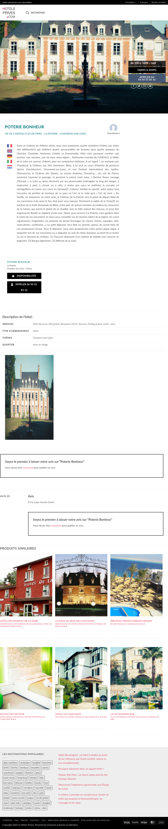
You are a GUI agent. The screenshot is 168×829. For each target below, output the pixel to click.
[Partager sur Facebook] (133, 86)
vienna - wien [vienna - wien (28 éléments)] (40, 808)
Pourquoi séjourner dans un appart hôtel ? (81, 768)
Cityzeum (51, 825)
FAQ (16, 820)
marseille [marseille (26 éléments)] (39, 788)
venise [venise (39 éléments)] (29, 808)
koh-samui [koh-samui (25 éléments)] (7, 783)
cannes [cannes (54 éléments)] (45, 767)
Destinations (38, 12)
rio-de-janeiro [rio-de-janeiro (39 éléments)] (42, 798)
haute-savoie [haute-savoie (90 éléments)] (9, 777)
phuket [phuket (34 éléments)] (6, 798)
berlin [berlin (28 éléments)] (5, 767)
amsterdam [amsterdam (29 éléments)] (25, 762)
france (9, 120)
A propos (144, 2)
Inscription (131, 2)
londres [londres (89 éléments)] (29, 783)
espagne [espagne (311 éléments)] (19, 773)
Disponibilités (24, 275)
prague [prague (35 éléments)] (31, 798)
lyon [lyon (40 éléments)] (46, 783)
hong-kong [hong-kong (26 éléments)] (22, 777)
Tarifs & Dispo (146, 70)
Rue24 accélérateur (68, 825)
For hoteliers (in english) (95, 820)
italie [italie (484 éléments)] (42, 777)
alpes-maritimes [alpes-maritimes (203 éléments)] (10, 762)
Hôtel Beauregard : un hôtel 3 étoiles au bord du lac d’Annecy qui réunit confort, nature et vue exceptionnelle (82, 758)
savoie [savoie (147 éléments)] (37, 803)
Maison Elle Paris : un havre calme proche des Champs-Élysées (83, 776)
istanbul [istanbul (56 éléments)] (33, 777)
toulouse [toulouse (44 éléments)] (19, 808)
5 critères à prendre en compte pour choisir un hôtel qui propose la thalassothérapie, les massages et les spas (83, 798)
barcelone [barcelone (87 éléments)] (47, 762)
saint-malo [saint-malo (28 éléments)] (15, 803)
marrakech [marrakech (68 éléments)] (28, 788)
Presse (24, 820)
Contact (34, 820)
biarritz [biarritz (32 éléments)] (14, 767)
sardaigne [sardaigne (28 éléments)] (27, 803)
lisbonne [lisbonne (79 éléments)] (19, 783)
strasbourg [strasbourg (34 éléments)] (8, 808)
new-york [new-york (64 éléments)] (26, 793)
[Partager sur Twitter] (139, 86)
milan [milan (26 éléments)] (5, 793)
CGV (43, 820)
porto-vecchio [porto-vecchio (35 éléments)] (18, 798)
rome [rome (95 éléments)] (5, 803)
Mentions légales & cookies (63, 820)
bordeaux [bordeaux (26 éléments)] (24, 767)
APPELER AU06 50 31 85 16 (147, 78)
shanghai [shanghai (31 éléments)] (46, 803)
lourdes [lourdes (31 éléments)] (38, 783)
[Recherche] (27, 12)
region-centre (25, 120)
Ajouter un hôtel (158, 2)
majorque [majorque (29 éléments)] (16, 788)
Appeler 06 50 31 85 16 (24, 287)
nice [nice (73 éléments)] (35, 793)
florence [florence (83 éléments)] (29, 773)
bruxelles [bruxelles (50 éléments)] (35, 767)
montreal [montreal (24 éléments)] (15, 793)
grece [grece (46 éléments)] (38, 773)
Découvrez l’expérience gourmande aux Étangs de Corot (83, 786)
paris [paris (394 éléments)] (41, 793)
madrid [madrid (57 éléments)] (6, 788)
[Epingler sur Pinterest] (150, 86)
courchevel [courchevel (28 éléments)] (8, 773)
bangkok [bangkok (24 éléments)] (36, 762)
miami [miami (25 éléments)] (49, 788)
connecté (28, 467)
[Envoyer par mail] (144, 86)
